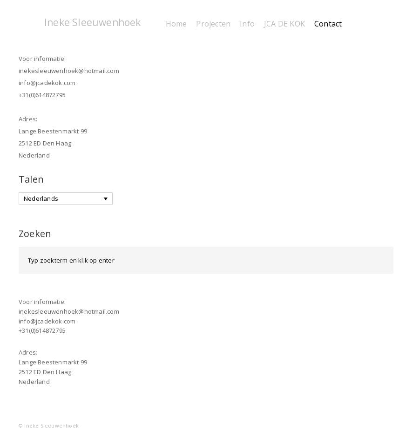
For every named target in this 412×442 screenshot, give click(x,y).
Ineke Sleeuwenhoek (92, 22)
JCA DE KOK (284, 24)
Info (247, 24)
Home (176, 24)
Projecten (213, 24)
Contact (328, 24)
